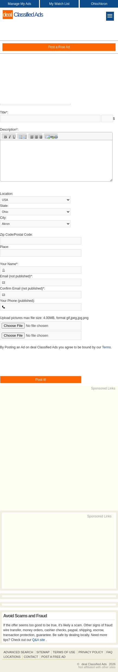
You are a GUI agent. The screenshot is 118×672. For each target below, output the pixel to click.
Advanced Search (18, 652)
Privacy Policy (90, 652)
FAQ (109, 652)
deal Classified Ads (94, 664)
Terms (106, 347)
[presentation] (41, 365)
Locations (12, 656)
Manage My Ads (19, 4)
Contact (31, 656)
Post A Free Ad (53, 656)
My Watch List (59, 4)
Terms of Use (64, 652)
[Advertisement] (59, 62)
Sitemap (42, 652)
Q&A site (39, 640)
